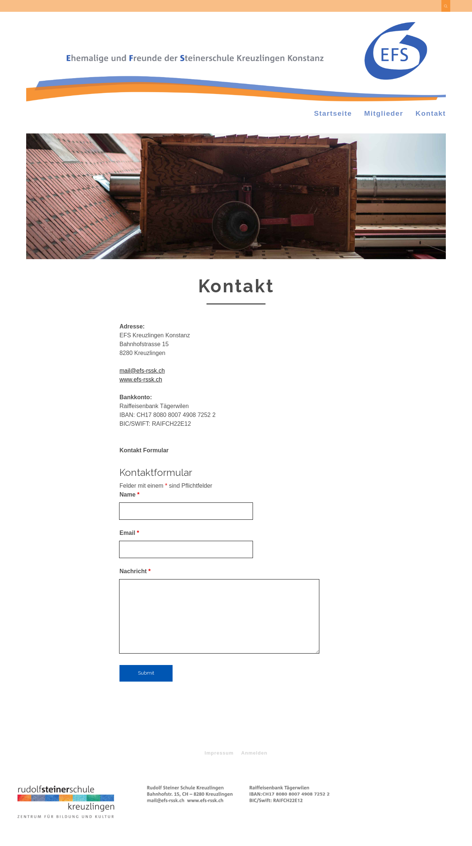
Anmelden (254, 753)
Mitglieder (383, 113)
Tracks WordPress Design (206, 812)
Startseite (333, 113)
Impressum (219, 753)
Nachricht (134, 571)
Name (129, 494)
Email (129, 533)
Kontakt (431, 113)
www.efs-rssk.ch (140, 379)
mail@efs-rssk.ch (142, 371)
